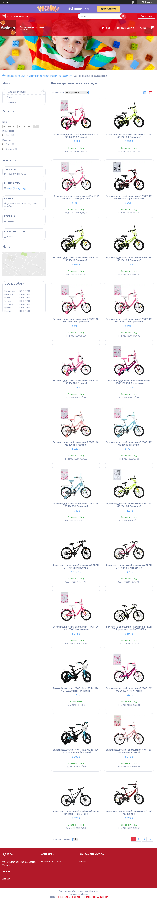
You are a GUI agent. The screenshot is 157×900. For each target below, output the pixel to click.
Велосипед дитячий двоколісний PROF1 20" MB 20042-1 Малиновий (76, 628)
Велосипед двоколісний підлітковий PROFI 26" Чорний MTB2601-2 (76, 566)
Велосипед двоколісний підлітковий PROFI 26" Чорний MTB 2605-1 (76, 812)
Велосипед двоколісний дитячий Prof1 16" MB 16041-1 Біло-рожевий (76, 197)
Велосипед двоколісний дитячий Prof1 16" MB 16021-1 (129, 812)
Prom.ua (94, 891)
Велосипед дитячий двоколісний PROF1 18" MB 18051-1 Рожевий (76, 381)
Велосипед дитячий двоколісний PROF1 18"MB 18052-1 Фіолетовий (129, 381)
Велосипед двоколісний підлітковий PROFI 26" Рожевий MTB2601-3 (129, 566)
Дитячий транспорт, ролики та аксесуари (50, 75)
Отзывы (11, 102)
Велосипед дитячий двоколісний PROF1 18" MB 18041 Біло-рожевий (76, 320)
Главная (106, 28)
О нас (143, 28)
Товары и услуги (125, 28)
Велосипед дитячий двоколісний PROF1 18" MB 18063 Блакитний (129, 443)
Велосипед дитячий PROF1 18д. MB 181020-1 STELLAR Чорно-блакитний (76, 751)
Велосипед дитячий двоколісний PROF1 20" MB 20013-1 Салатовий (129, 505)
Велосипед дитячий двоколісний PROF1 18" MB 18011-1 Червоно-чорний (129, 197)
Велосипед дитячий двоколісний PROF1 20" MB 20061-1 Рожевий (129, 751)
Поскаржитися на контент (69, 897)
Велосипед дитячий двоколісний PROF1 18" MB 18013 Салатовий (76, 258)
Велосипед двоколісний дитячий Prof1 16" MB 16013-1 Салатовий (129, 135)
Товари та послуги (16, 75)
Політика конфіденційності (95, 897)
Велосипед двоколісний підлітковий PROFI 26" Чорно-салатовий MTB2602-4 (129, 628)
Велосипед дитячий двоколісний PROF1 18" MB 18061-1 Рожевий (76, 443)
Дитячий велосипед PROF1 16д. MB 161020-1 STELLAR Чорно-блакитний (76, 689)
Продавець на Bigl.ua (78, 894)
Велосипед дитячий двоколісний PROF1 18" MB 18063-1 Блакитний (76, 505)
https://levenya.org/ (16, 188)
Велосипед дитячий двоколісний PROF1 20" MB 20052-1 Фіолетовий (129, 689)
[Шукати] (123, 16)
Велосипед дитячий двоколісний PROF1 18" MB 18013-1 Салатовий (129, 258)
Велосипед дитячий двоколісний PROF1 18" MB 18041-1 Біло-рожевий (129, 320)
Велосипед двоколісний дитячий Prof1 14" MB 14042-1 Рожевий (76, 135)
